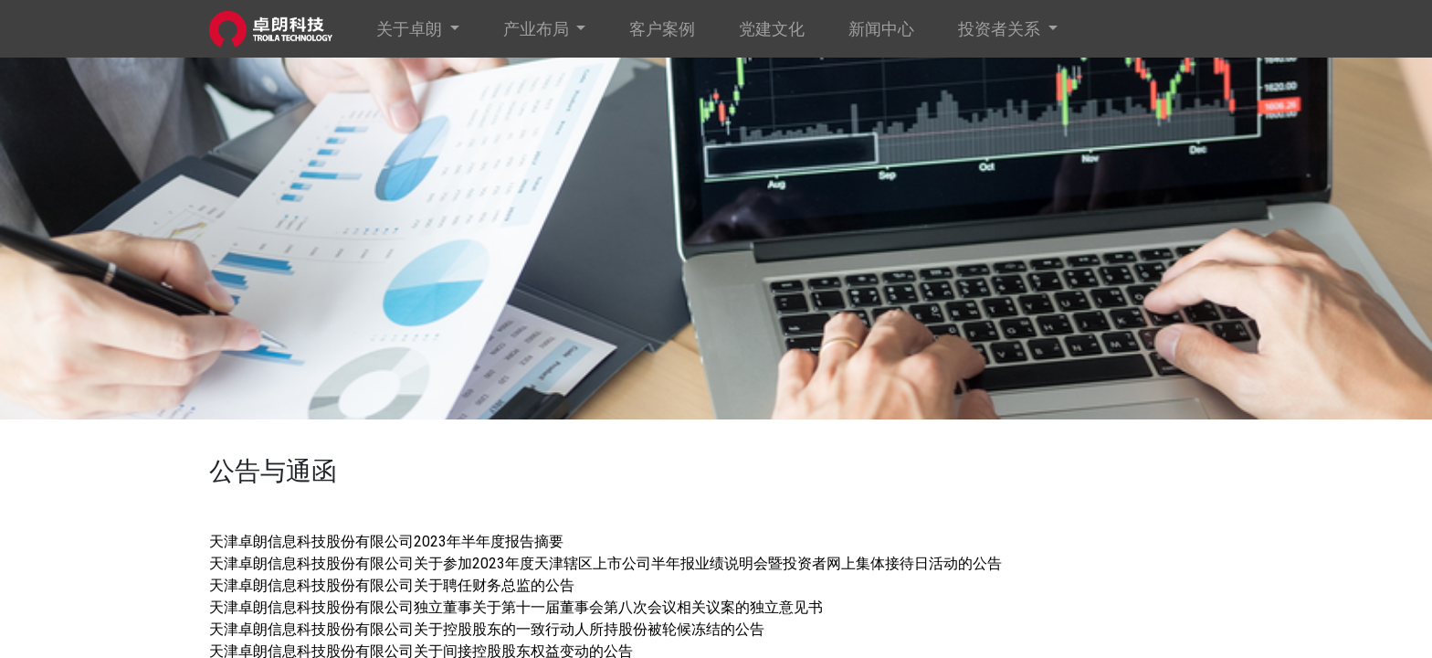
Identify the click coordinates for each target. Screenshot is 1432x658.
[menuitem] (662, 28)
